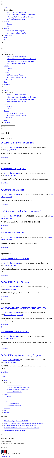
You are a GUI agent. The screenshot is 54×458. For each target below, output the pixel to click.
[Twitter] (2, 451)
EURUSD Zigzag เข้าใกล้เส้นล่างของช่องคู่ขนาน (23, 308)
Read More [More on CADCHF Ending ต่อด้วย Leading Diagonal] (4, 372)
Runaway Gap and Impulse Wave (14, 430)
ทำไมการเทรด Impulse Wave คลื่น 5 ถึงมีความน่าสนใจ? (21, 428)
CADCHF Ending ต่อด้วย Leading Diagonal (21, 355)
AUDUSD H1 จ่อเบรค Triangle (15, 331)
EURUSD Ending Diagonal (13, 168)
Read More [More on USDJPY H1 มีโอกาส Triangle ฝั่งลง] (4, 157)
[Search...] (8, 2)
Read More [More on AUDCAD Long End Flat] (4, 204)
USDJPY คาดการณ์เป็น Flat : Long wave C (21, 211)
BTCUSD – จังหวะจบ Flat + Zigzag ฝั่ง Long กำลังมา (20, 425)
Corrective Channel (10, 315)
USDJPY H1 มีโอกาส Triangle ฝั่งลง (17, 143)
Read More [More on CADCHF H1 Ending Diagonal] (4, 296)
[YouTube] (5, 451)
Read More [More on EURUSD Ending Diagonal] (4, 183)
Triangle (6, 150)
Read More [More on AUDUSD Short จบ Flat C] (4, 247)
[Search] (1, 4)
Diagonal (7, 175)
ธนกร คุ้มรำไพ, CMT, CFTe (11, 147)
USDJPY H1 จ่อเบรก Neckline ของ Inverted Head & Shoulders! (24, 423)
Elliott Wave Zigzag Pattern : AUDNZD (16, 421)
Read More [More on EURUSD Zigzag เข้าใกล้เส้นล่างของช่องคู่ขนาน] (4, 324)
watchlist (13, 150)
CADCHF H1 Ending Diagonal (15, 282)
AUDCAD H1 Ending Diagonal (15, 258)
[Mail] (6, 451)
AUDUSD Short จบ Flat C (13, 233)
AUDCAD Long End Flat (12, 190)
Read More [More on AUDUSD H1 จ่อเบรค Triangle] (4, 348)
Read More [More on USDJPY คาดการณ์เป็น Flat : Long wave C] (4, 226)
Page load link (5, 456)
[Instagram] (3, 451)
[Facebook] (1, 451)
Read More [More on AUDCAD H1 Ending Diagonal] (4, 275)
